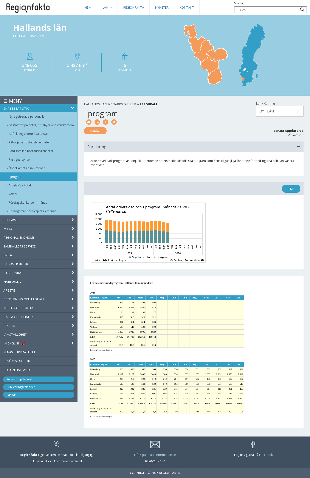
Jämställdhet (38, 334)
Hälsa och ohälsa (38, 317)
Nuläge (95, 131)
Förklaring (193, 146)
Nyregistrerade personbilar (27, 116)
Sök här (270, 7)
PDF (291, 189)
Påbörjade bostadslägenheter (29, 142)
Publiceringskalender (20, 387)
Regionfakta (133, 7)
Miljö (38, 229)
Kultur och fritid (38, 308)
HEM (88, 7)
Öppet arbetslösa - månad (27, 168)
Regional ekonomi (38, 237)
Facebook (266, 455)
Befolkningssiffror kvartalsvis (28, 134)
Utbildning (38, 273)
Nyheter (162, 7)
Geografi (38, 220)
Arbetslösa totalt (20, 185)
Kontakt (187, 7)
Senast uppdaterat (19, 352)
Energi (38, 255)
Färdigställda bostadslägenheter (31, 151)
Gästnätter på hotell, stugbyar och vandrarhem (41, 125)
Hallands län (95, 104)
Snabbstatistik (38, 108)
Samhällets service (38, 246)
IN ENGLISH (38, 343)
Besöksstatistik (16, 361)
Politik (38, 326)
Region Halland (16, 370)
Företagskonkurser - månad (28, 202)
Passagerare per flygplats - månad (32, 211)
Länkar (11, 395)
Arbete (38, 290)
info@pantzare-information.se (155, 455)
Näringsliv (38, 282)
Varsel (13, 194)
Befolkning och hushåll (38, 299)
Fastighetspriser (20, 159)
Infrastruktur (38, 264)
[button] (280, 111)
